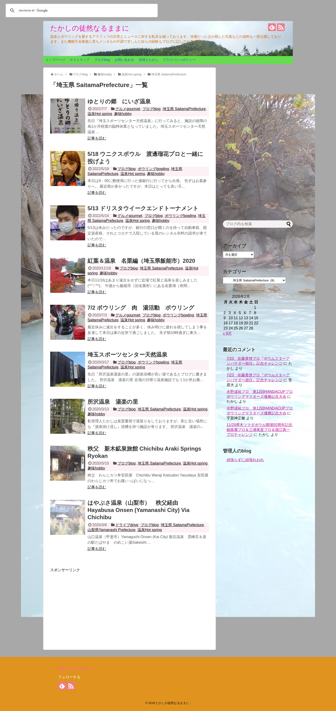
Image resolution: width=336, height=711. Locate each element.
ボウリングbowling (153, 169)
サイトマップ (79, 60)
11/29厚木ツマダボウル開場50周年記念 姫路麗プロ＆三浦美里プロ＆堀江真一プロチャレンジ (261, 430)
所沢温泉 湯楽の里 (113, 402)
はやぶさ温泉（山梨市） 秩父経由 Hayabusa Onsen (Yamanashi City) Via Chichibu (138, 510)
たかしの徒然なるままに (89, 28)
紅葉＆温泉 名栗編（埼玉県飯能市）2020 (141, 261)
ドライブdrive (126, 525)
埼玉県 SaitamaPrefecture (184, 109)
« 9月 (227, 333)
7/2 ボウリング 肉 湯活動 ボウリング (141, 308)
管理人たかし (148, 60)
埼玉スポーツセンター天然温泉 (127, 354)
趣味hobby (123, 114)
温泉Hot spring (100, 114)
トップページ (55, 60)
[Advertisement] (89, 605)
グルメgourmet (127, 109)
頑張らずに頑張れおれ (245, 460)
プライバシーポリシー (179, 60)
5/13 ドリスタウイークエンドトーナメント (143, 208)
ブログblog (102, 60)
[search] (81, 10)
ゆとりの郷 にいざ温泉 (119, 101)
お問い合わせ (124, 60)
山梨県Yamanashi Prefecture (111, 530)
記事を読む (97, 138)
